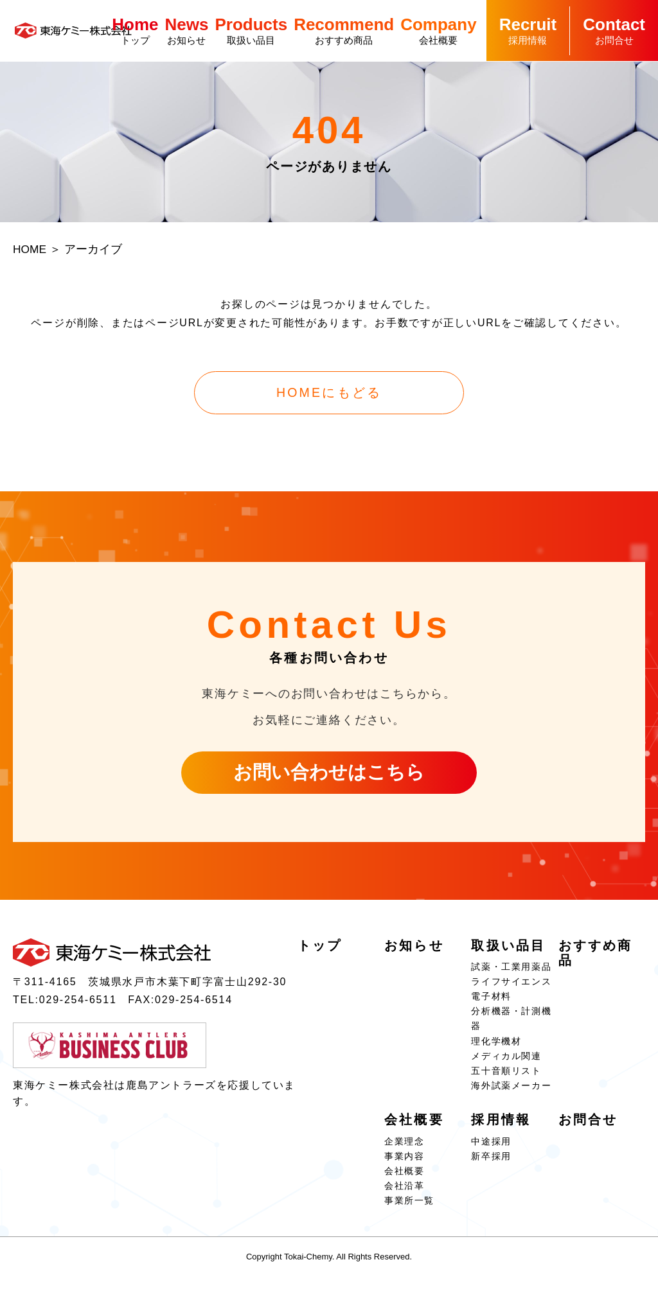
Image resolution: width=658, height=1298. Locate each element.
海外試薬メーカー (511, 1090)
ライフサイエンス (511, 986)
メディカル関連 (506, 1060)
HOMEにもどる (329, 396)
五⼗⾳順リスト (506, 1075)
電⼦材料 (491, 1000)
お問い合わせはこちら (329, 776)
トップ (135, 30)
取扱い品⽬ (251, 30)
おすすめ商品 (344, 30)
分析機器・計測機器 (511, 1022)
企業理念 (404, 1146)
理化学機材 (496, 1045)
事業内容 (404, 1160)
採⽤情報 (528, 30)
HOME (30, 251)
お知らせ (187, 30)
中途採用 (491, 1146)
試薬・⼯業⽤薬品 (511, 971)
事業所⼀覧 (409, 1205)
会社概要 (438, 30)
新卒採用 (491, 1160)
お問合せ (614, 30)
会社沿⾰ (404, 1190)
